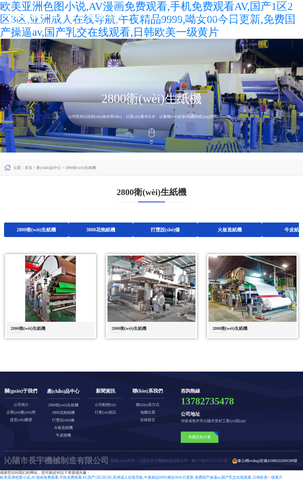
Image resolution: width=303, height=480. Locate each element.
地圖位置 (147, 412)
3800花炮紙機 (63, 413)
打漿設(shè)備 (63, 420)
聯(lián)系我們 (261, 18)
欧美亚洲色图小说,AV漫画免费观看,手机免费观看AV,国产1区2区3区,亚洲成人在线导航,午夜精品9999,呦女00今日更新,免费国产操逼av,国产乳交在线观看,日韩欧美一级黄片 (141, 477)
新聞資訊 (201, 18)
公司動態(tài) (105, 405)
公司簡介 (21, 405)
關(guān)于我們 (153, 18)
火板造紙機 (63, 428)
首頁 (135, 18)
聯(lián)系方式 (147, 405)
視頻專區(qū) (238, 18)
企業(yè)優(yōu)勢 (21, 412)
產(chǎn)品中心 (179, 18)
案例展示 (218, 18)
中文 (279, 4)
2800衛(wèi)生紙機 (80, 168)
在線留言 (147, 420)
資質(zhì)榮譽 (21, 420)
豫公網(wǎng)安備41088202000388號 (264, 461)
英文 (291, 4)
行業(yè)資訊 (105, 412)
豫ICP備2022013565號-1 (211, 461)
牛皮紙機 (63, 435)
